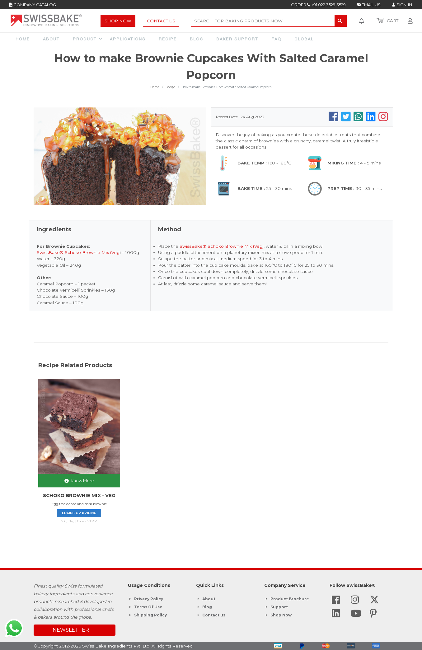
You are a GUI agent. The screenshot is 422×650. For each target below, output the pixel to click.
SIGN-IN (402, 4)
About (208, 599)
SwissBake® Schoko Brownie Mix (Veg (78, 252)
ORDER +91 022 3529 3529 (318, 4)
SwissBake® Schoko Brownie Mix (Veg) (222, 246)
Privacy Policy (148, 599)
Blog (207, 607)
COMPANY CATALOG (32, 4)
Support (279, 607)
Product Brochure (289, 599)
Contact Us (161, 20)
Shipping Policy (150, 615)
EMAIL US (369, 4)
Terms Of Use (148, 607)
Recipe (171, 87)
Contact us (213, 615)
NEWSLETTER (71, 630)
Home (155, 87)
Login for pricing (79, 513)
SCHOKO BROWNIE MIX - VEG (79, 495)
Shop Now (118, 20)
